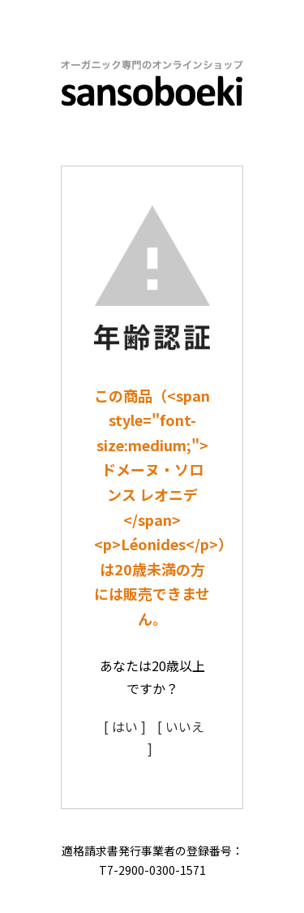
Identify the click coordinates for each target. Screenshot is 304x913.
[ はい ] (125, 726)
